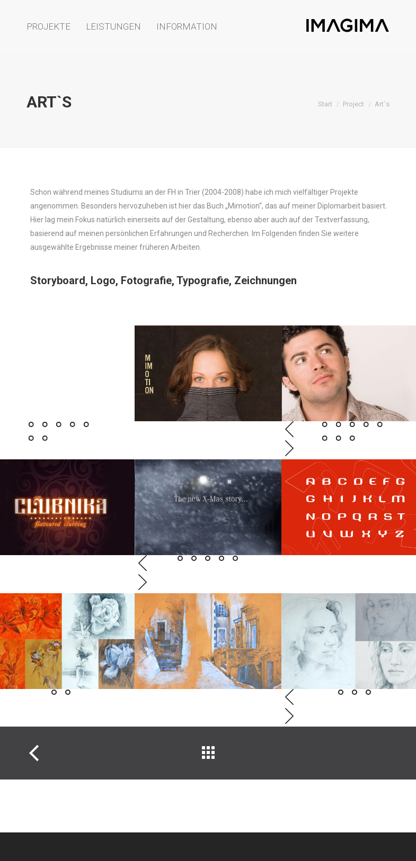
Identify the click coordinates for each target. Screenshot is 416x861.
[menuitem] (51, 26)
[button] (31, 424)
